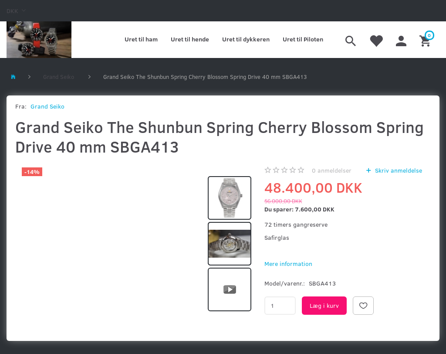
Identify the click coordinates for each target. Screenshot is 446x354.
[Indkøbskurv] (426, 39)
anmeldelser (331, 170)
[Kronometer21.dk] (39, 39)
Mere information (288, 263)
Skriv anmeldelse (397, 170)
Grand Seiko (47, 106)
